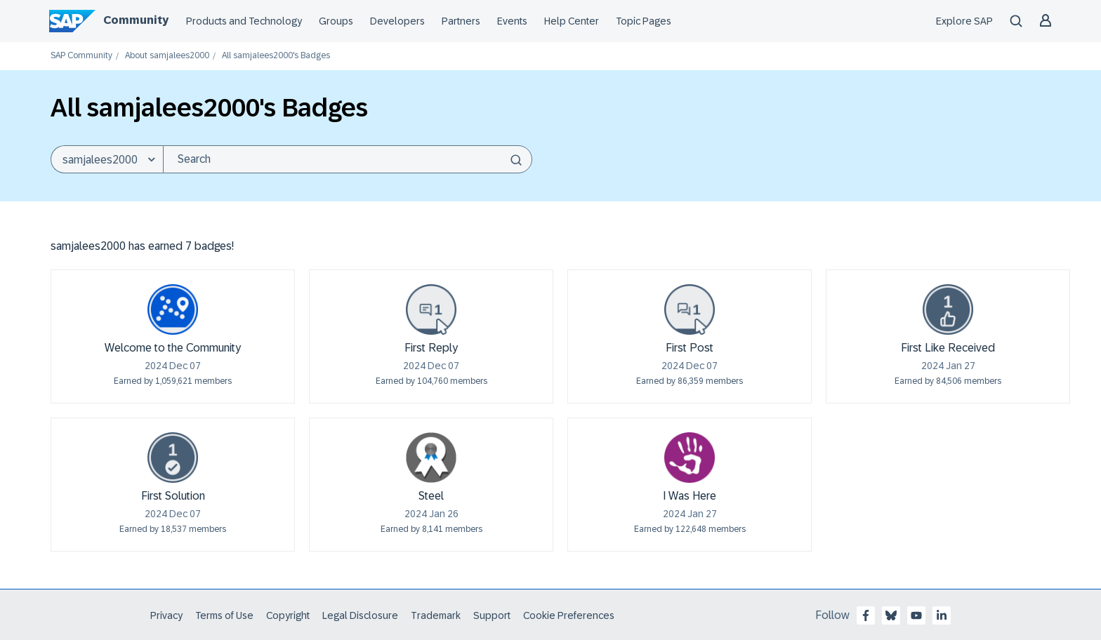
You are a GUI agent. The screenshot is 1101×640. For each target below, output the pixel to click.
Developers (397, 21)
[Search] (347, 159)
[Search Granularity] (107, 159)
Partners (461, 21)
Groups (336, 21)
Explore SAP (964, 21)
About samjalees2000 (167, 55)
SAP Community (81, 55)
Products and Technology (244, 21)
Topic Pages (643, 21)
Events (512, 21)
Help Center (571, 21)
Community (136, 20)
